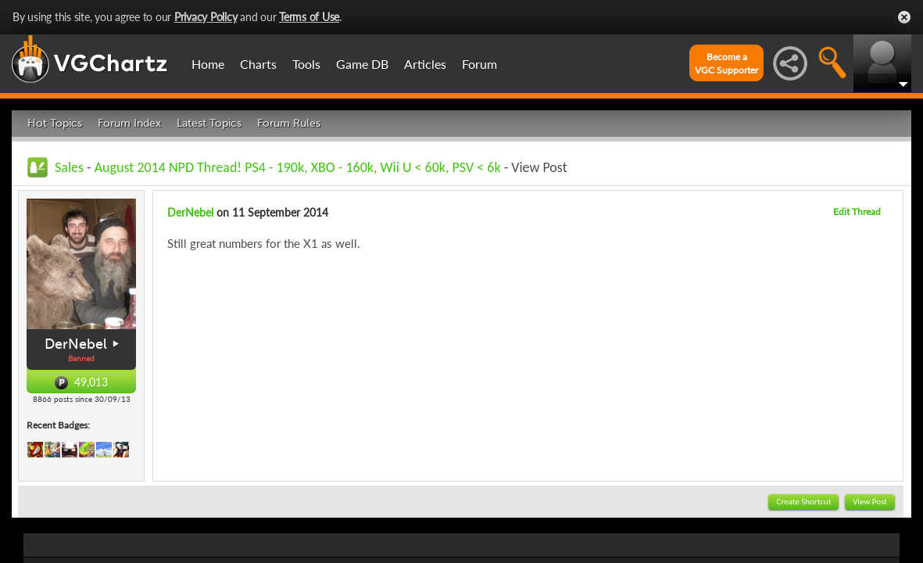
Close (904, 17)
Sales (69, 167)
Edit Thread (857, 211)
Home (207, 63)
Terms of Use (309, 16)
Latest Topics (209, 123)
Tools (306, 63)
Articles (425, 63)
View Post (870, 502)
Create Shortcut (803, 502)
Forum (479, 63)
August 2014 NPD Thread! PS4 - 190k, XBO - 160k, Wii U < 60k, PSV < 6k (298, 167)
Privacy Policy (206, 16)
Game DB (362, 63)
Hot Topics (54, 123)
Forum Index (129, 123)
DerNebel (76, 344)
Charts (258, 63)
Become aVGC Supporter (726, 63)
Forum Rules (288, 123)
